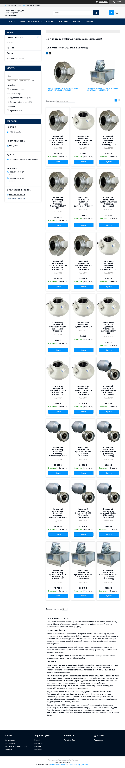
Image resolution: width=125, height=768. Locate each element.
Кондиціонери (10, 743)
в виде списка (119, 101)
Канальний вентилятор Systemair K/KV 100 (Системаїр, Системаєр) (58, 140)
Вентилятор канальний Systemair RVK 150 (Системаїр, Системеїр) (57, 327)
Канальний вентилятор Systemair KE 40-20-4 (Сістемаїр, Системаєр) (58, 574)
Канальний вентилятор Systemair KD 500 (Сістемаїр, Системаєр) (108, 513)
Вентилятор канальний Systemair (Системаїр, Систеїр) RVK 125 (108, 265)
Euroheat (37, 746)
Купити (58, 162)
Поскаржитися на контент (59, 764)
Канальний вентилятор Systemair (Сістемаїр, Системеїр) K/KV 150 (58, 203)
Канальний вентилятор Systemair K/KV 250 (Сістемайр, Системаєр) (58, 265)
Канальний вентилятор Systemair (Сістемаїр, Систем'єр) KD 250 (57, 452)
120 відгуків (103, 2)
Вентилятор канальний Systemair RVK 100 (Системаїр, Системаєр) (83, 140)
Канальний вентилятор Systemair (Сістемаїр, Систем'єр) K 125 (108, 140)
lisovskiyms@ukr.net (17, 198)
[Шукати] (96, 12)
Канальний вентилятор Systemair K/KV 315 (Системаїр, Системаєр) (83, 265)
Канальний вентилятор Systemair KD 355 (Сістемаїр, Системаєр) (108, 452)
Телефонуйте (69, 740)
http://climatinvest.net (17, 195)
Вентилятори (10, 740)
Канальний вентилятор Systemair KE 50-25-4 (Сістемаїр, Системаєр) (83, 574)
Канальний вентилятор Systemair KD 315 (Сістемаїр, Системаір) (83, 452)
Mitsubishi (38, 750)
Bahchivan (38, 743)
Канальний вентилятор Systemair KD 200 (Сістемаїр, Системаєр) (108, 390)
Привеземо (98, 740)
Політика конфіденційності (79, 764)
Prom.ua (75, 760)
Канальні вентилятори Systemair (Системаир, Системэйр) (64, 89)
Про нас (50, 22)
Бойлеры (8, 750)
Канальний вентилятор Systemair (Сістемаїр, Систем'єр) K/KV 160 (83, 202)
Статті (9, 43)
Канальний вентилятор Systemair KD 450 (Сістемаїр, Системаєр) (83, 513)
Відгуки (10, 53)
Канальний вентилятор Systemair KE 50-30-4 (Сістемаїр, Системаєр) (108, 574)
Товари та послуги (29, 22)
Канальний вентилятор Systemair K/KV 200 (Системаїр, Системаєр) (108, 202)
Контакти (63, 22)
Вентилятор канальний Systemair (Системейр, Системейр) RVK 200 (108, 328)
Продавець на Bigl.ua (62, 762)
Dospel (37, 740)
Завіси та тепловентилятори (16, 746)
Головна (11, 22)
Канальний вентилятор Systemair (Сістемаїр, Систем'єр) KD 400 (57, 513)
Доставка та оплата (83, 22)
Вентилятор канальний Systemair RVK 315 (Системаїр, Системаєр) (83, 390)
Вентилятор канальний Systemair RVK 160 (83, 325)
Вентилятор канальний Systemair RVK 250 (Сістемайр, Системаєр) (57, 390)
